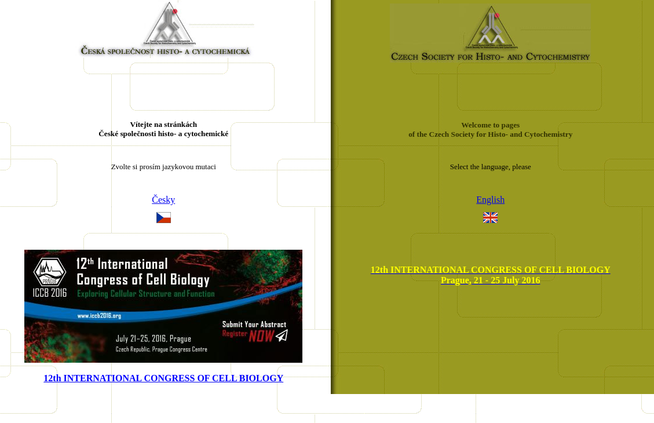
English (490, 200)
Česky (163, 200)
